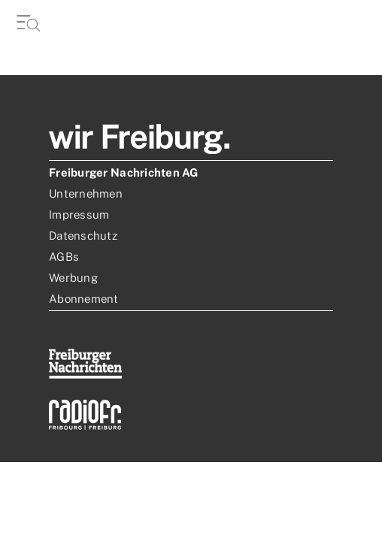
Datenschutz (83, 235)
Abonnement (84, 298)
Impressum (79, 214)
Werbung (73, 277)
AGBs (64, 256)
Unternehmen (86, 193)
